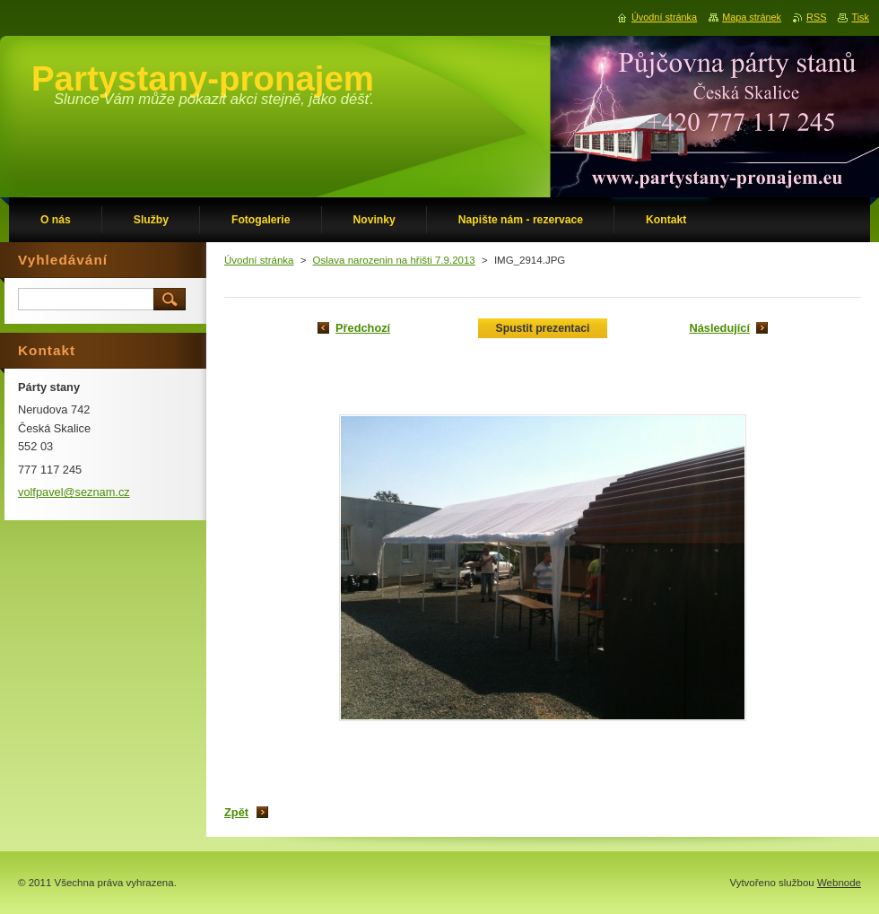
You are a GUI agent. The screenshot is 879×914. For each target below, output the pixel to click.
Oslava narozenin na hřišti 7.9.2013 (394, 260)
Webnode (839, 882)
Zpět (236, 812)
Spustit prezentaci (543, 328)
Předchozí (362, 328)
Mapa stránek (751, 17)
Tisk (860, 17)
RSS (816, 17)
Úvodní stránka (258, 260)
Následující (719, 328)
